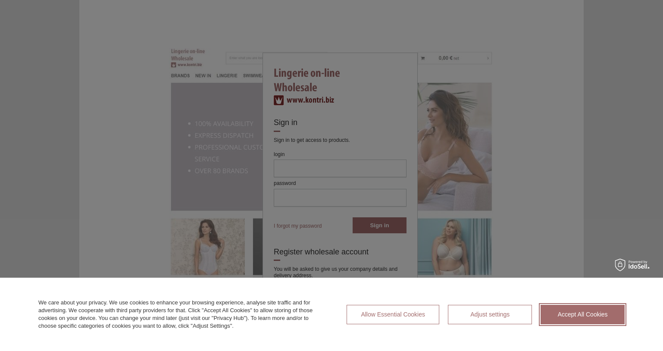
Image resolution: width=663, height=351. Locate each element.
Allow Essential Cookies (393, 314)
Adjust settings (490, 314)
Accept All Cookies (583, 314)
